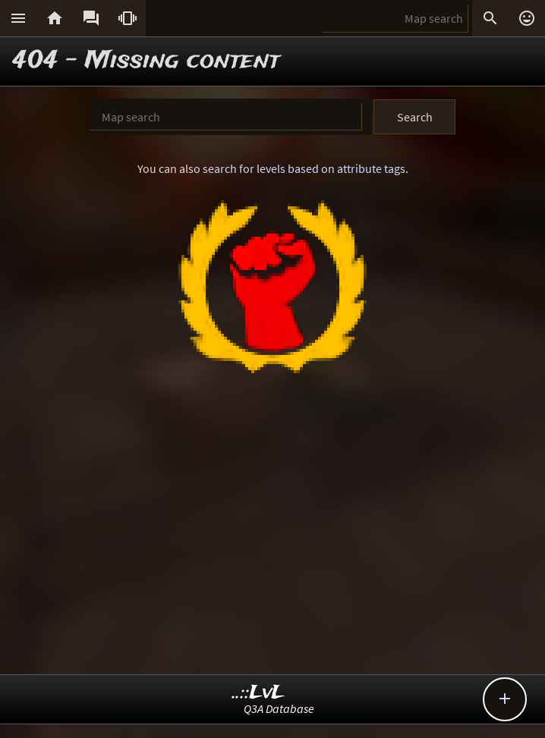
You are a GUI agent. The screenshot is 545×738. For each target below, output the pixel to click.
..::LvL (258, 693)
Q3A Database (279, 708)
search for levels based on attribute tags (304, 168)
